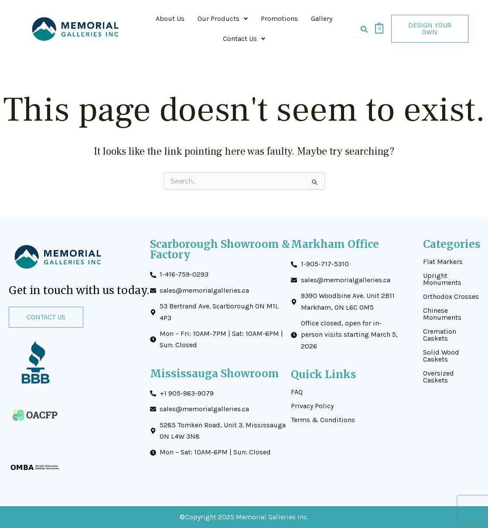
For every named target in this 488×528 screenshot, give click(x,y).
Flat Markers (443, 261)
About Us (170, 18)
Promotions (279, 18)
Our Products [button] (223, 18)
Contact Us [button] (244, 38)
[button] (222, 19)
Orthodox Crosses (451, 296)
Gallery (321, 18)
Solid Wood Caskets (441, 356)
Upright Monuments (442, 279)
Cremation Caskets (439, 335)
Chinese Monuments (442, 314)
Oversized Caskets (438, 377)
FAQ (297, 392)
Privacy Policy (312, 406)
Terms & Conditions (323, 419)
